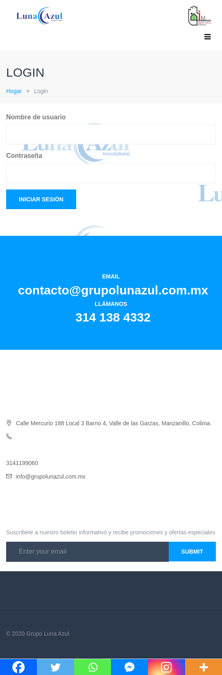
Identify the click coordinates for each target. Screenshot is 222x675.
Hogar (14, 91)
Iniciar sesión (41, 199)
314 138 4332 (113, 317)
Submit (192, 551)
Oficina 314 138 (36, 436)
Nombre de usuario (36, 117)
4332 (62, 436)
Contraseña (24, 155)
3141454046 (22, 450)
